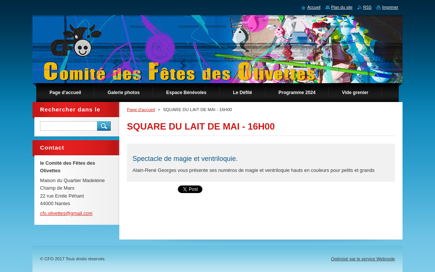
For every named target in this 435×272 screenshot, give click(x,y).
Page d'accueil (141, 109)
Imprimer (390, 7)
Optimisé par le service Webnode (363, 259)
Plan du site (342, 7)
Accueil (314, 7)
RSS (367, 7)
